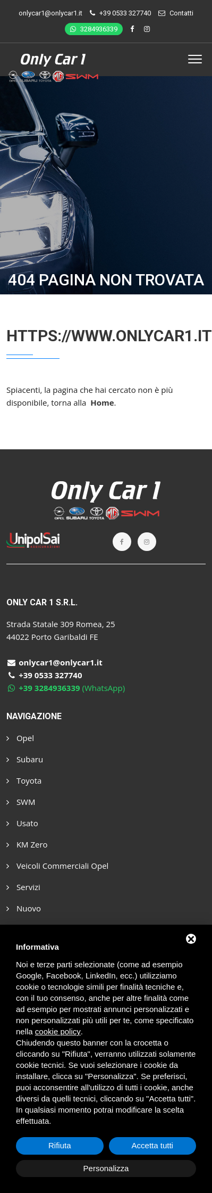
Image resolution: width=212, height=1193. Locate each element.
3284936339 (93, 29)
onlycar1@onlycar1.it (50, 13)
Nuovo (23, 908)
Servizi (23, 887)
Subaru (24, 759)
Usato (22, 823)
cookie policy (58, 1031)
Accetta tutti (152, 1145)
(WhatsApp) (65, 687)
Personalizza (106, 1168)
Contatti (181, 13)
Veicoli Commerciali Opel (57, 865)
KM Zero (27, 844)
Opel (20, 738)
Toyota (23, 780)
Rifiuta (59, 1145)
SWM (20, 801)
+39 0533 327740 (125, 13)
